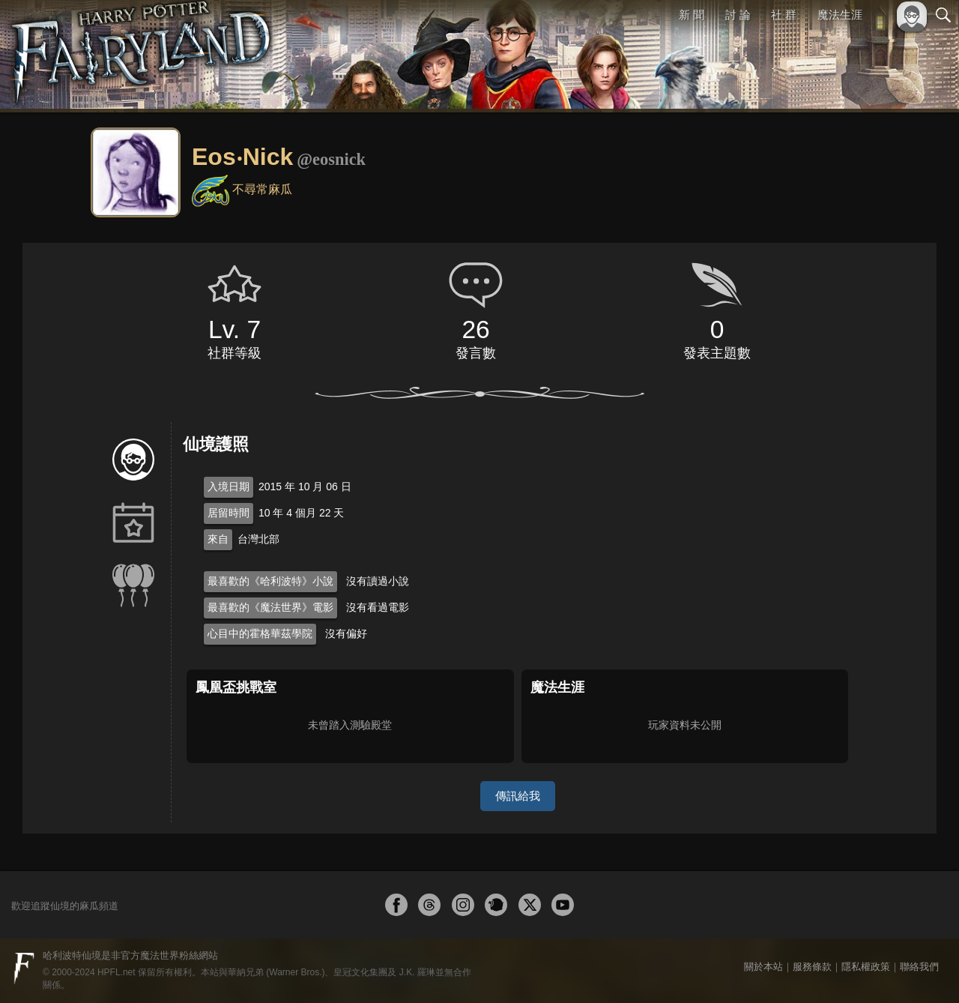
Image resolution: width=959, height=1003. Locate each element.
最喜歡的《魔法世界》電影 (270, 607)
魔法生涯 (839, 14)
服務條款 (812, 966)
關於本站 (763, 966)
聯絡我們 (919, 966)
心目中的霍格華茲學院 (260, 633)
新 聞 (691, 14)
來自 (218, 539)
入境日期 (228, 487)
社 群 (783, 14)
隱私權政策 (865, 966)
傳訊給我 (517, 795)
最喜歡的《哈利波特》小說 (270, 581)
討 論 (738, 14)
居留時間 (228, 513)
